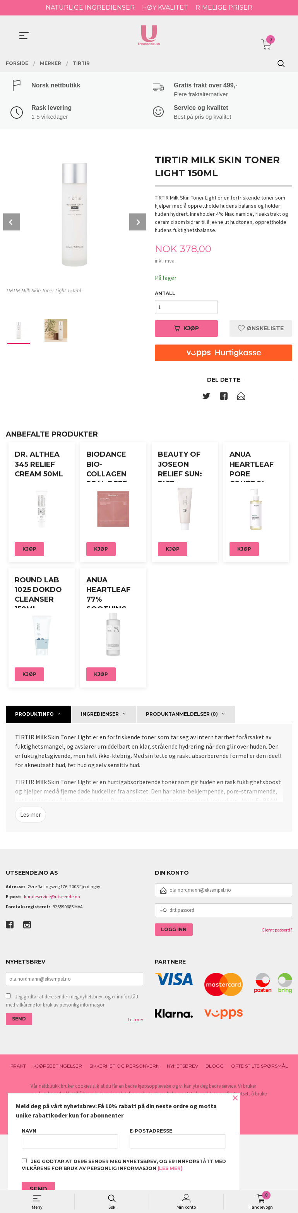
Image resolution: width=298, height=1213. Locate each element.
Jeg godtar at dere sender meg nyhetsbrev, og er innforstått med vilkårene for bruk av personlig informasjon (72, 1079)
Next (137, 222)
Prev (11, 222)
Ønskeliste (261, 329)
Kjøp (186, 329)
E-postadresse (178, 1138)
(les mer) (170, 1168)
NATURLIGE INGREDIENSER (90, 7)
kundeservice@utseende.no (52, 975)
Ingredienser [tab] (100, 792)
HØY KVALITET (165, 7)
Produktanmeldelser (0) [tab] (182, 792)
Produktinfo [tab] (34, 792)
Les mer (30, 893)
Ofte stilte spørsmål (259, 1144)
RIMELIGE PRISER (223, 7)
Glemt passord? (277, 1008)
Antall (165, 294)
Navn (70, 1138)
